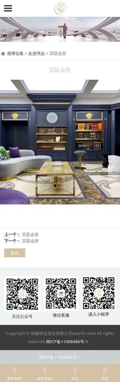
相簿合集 (15, 53)
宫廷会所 (30, 234)
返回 (15, 253)
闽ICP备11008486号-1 (67, 341)
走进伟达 (36, 53)
